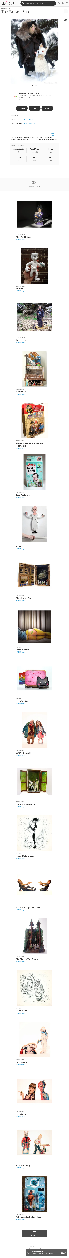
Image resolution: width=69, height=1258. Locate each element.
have (21, 108)
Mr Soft (19, 288)
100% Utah (21, 392)
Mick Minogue (20, 239)
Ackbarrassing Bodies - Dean (28, 1217)
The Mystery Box (23, 598)
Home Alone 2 (22, 1011)
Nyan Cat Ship (22, 701)
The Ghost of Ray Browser (27, 959)
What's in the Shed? (24, 753)
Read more (52, 134)
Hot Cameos (21, 1062)
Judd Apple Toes (23, 495)
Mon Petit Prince (23, 237)
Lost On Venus (22, 649)
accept (63, 1252)
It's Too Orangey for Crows (28, 907)
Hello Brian (21, 1114)
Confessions (21, 340)
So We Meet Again (24, 1165)
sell (47, 108)
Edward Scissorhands (25, 856)
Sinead (19, 546)
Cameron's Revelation (25, 804)
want (34, 108)
